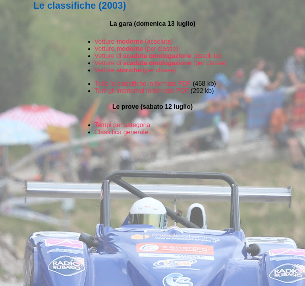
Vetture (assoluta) (134, 41)
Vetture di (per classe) (161, 63)
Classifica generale (121, 132)
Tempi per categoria (123, 125)
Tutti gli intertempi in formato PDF (142, 90)
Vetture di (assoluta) (158, 55)
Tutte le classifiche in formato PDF (143, 83)
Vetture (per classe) (136, 48)
